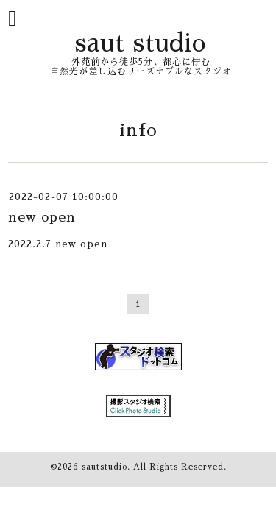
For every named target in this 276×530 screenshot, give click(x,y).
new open (42, 217)
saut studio (140, 43)
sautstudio (104, 467)
